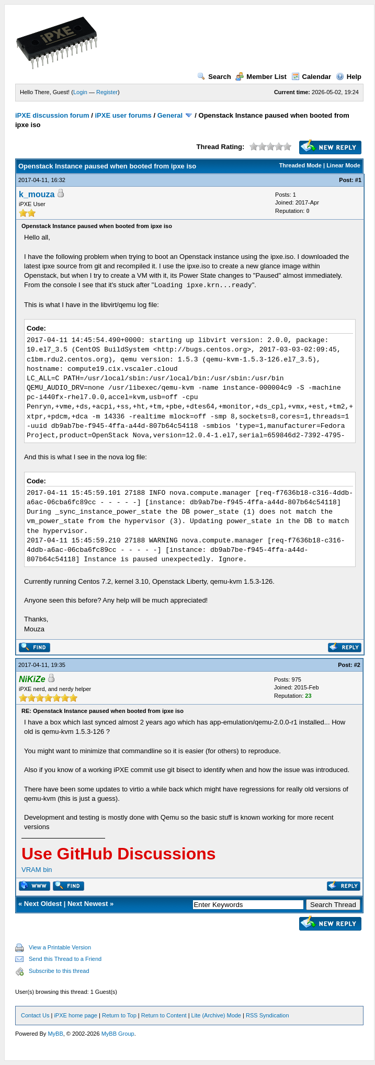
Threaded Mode (300, 165)
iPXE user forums (123, 115)
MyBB (55, 1033)
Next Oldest (43, 904)
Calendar (311, 77)
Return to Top (119, 1015)
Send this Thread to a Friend (65, 959)
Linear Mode (343, 165)
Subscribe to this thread (59, 971)
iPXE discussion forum (52, 115)
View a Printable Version (60, 947)
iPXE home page (75, 1015)
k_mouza (36, 194)
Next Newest (87, 904)
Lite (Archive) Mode (216, 1015)
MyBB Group (117, 1033)
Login (80, 92)
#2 (357, 665)
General (170, 115)
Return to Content (164, 1015)
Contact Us (35, 1015)
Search (214, 77)
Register (107, 92)
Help (348, 77)
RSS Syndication (267, 1015)
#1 (358, 180)
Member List (261, 77)
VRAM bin (36, 870)
